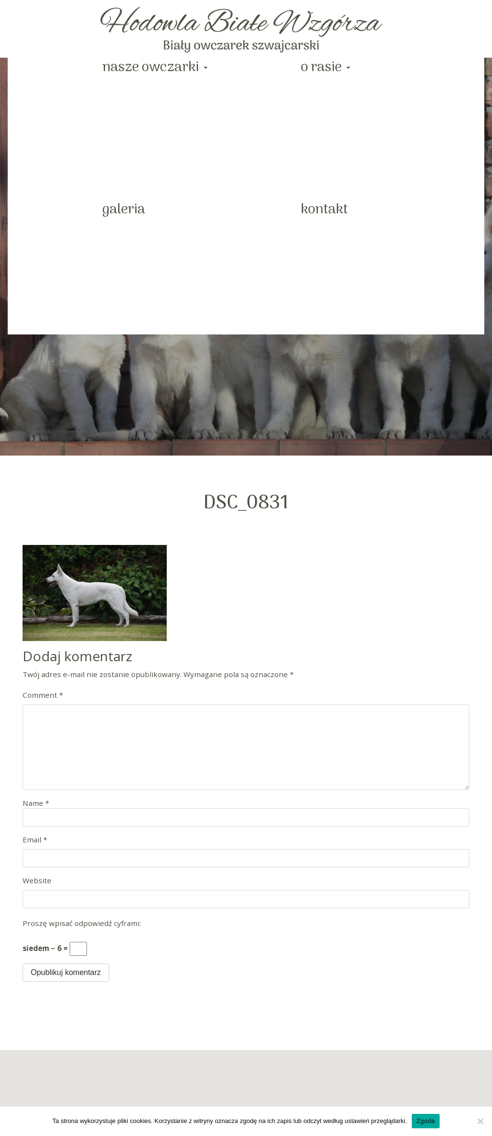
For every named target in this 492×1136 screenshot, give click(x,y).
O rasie (322, 67)
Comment (43, 695)
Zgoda (426, 1120)
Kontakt (324, 209)
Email (35, 839)
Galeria (123, 209)
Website (37, 880)
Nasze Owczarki (152, 67)
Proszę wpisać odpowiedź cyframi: (82, 923)
